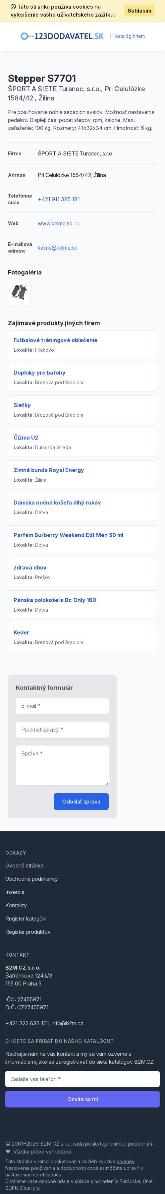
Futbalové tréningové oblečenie (55, 340)
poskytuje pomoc (106, 1143)
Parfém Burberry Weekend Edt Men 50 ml (68, 535)
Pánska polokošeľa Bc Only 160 (55, 600)
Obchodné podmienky (31, 878)
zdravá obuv (30, 567)
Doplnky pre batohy (40, 372)
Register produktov (28, 931)
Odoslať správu (81, 801)
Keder (21, 632)
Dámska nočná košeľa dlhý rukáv (57, 502)
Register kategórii (25, 918)
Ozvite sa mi (82, 1099)
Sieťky (22, 405)
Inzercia (15, 892)
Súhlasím (139, 10)
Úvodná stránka (24, 865)
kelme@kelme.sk (57, 247)
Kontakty (16, 905)
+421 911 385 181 (59, 199)
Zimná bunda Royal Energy (49, 470)
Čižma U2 (26, 437)
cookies (125, 1161)
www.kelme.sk (58, 223)
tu (38, 1188)
